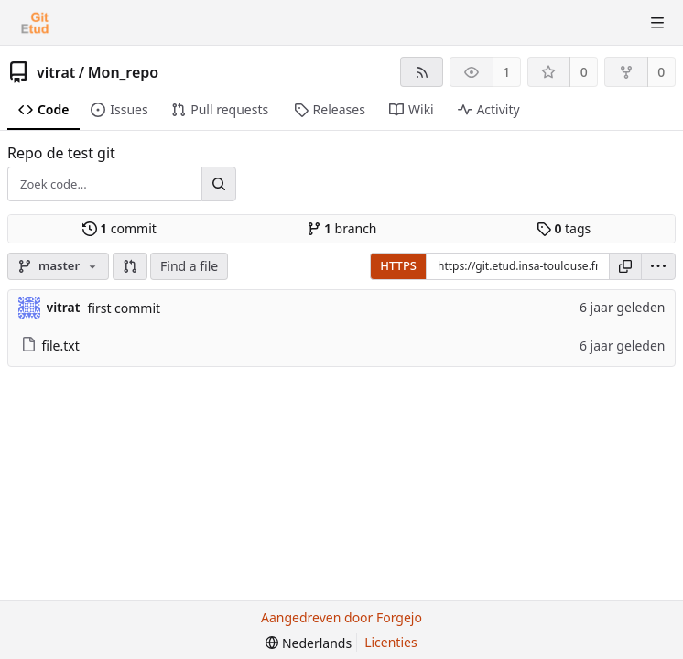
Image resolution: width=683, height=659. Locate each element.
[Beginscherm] (34, 22)
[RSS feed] (421, 72)
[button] (130, 266)
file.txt (50, 345)
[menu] (658, 266)
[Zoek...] (218, 184)
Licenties (390, 642)
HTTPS (398, 265)
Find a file (189, 266)
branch (342, 228)
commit (119, 228)
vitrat (56, 72)
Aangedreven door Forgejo (341, 617)
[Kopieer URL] (625, 266)
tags (564, 228)
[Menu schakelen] (657, 22)
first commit (123, 308)
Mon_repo (123, 72)
